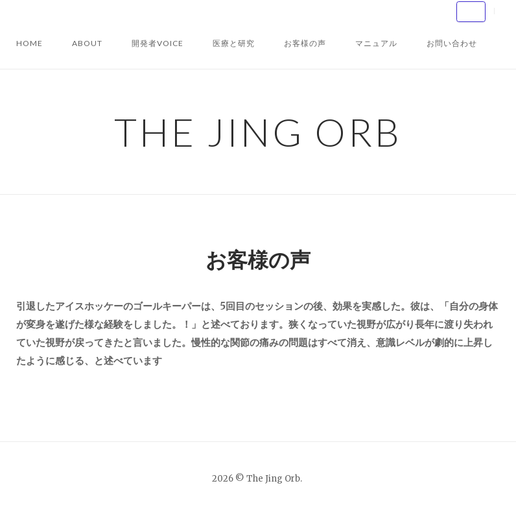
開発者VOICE (157, 43)
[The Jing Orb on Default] (471, 11)
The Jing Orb (258, 131)
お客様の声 (305, 43)
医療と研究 (234, 43)
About (87, 43)
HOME (29, 43)
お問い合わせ (452, 43)
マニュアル (376, 43)
